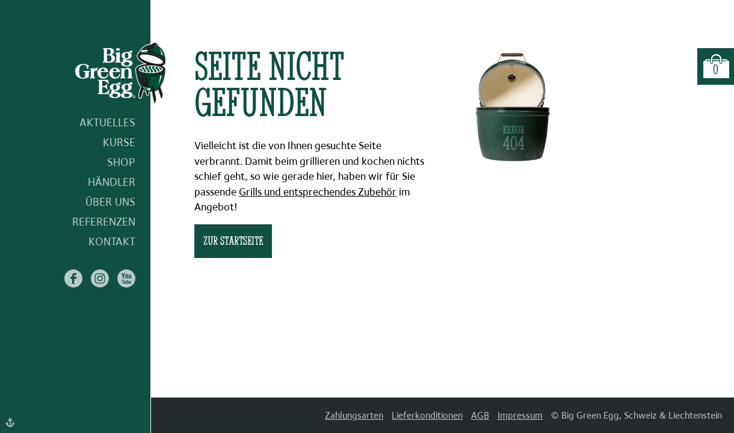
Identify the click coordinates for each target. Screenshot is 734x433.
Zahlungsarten (354, 415)
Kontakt (111, 241)
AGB (480, 415)
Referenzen (103, 222)
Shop (121, 162)
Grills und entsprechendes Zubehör (317, 191)
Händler (111, 182)
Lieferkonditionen (427, 415)
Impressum (520, 415)
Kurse (119, 142)
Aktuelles (107, 122)
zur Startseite (233, 240)
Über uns (110, 202)
